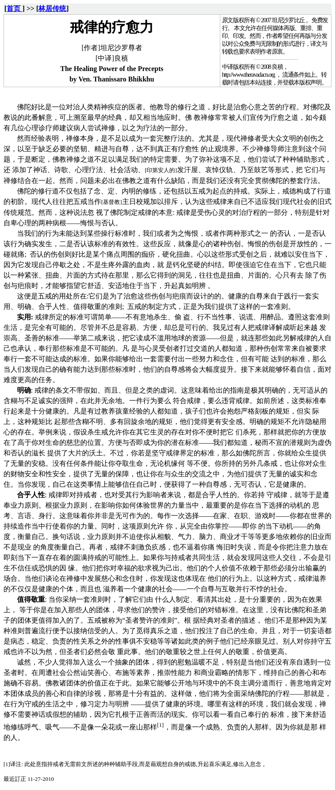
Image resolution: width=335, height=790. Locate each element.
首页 (14, 8)
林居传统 (52, 8)
